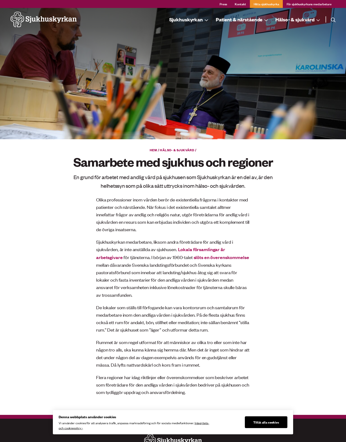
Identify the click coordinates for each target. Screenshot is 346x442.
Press (223, 3)
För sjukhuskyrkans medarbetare (309, 3)
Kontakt (240, 3)
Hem (153, 149)
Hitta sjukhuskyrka (266, 3)
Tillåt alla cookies (266, 422)
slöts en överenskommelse (221, 257)
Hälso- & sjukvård (177, 149)
